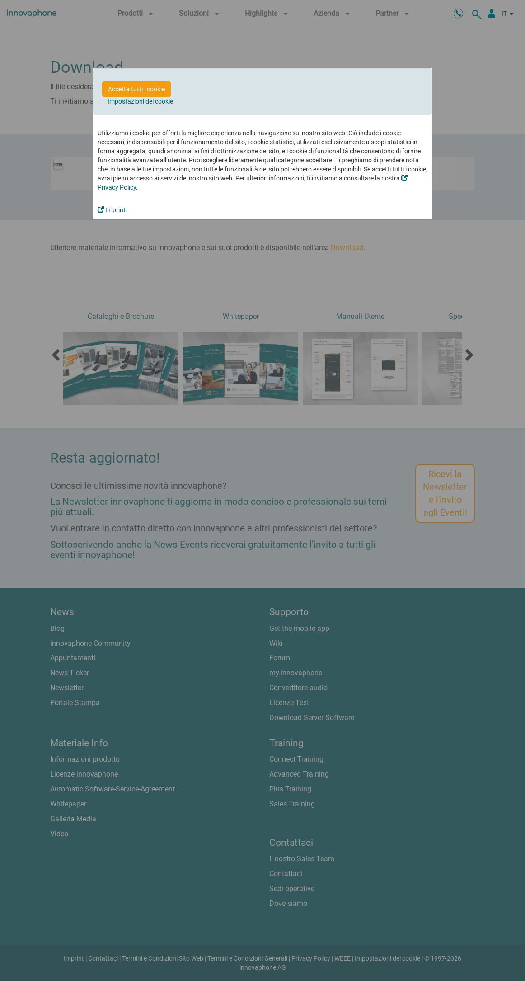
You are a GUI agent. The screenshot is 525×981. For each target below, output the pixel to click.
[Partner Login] (491, 13)
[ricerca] (478, 13)
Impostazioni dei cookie (140, 101)
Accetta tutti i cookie (136, 89)
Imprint (112, 209)
